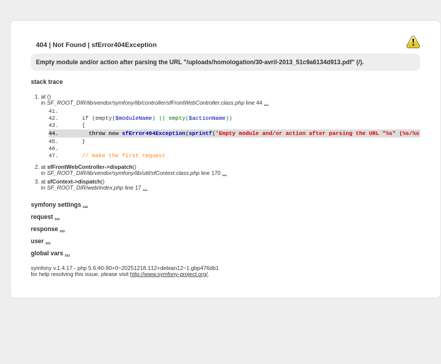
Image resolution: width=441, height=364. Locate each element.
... (266, 103)
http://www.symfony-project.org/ (168, 294)
